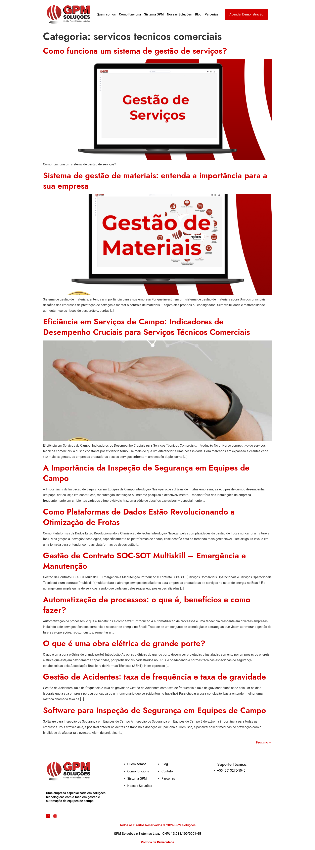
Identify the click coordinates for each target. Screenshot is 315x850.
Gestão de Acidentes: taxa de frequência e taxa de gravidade (154, 677)
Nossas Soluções (179, 14)
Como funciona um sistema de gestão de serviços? (135, 51)
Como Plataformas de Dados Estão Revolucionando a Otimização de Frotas (139, 517)
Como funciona (130, 14)
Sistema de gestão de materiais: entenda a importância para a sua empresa (155, 181)
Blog (198, 14)
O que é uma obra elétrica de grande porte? (124, 643)
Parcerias (211, 14)
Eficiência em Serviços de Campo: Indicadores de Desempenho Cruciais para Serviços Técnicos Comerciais (146, 327)
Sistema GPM (154, 14)
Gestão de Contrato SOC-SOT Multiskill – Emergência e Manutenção (144, 561)
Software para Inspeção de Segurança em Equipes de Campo (154, 710)
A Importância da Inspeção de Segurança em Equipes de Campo (146, 473)
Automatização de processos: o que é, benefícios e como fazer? (146, 605)
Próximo (264, 742)
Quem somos (106, 14)
